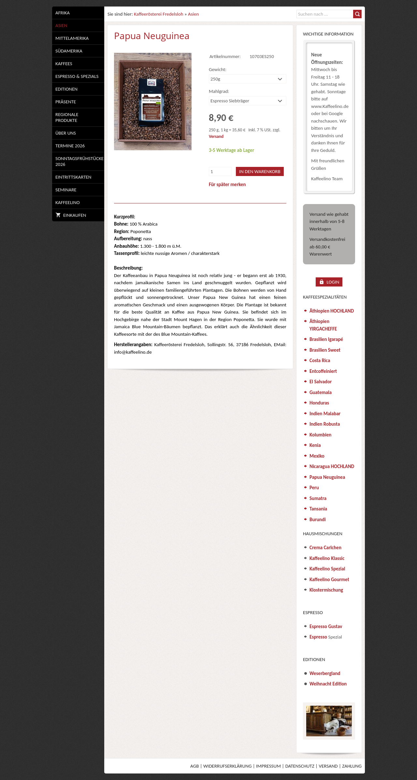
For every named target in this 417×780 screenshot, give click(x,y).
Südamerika (68, 51)
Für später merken (227, 184)
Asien (61, 25)
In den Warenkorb (259, 171)
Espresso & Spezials (76, 76)
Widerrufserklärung (227, 766)
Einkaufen (70, 215)
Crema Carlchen (325, 548)
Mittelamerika (72, 38)
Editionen (66, 89)
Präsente (65, 102)
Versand (216, 136)
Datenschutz (299, 766)
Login (329, 282)
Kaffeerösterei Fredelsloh (158, 14)
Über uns (65, 133)
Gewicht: (217, 69)
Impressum (268, 766)
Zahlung (352, 766)
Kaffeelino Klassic (326, 558)
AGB (194, 766)
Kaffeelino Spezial (327, 569)
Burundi (317, 519)
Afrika (62, 13)
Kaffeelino (67, 202)
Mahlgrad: (219, 91)
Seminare (66, 190)
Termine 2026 (70, 146)
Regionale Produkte (66, 117)
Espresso (318, 637)
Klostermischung (326, 590)
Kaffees (63, 63)
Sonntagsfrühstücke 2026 (79, 161)
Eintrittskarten (73, 177)
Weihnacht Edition (328, 684)
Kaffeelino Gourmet (329, 579)
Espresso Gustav (325, 626)
